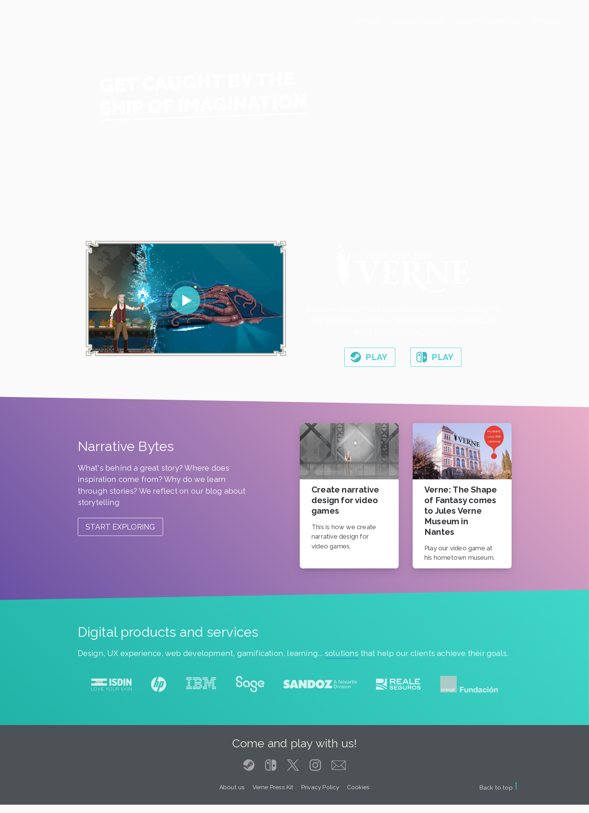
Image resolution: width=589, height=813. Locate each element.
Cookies (358, 787)
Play (376, 357)
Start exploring (120, 526)
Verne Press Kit (273, 787)
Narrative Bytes (488, 21)
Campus (546, 21)
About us (232, 787)
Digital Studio (418, 21)
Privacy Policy (320, 787)
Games (367, 21)
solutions (342, 653)
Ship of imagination (203, 105)
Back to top (499, 787)
